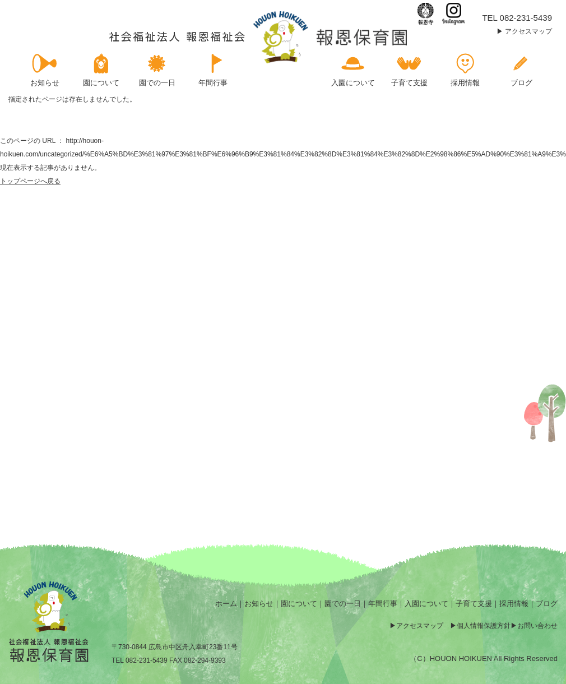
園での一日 (342, 603)
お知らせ (258, 603)
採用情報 (513, 603)
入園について (426, 603)
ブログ (547, 603)
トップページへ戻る (30, 181)
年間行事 (382, 603)
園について (299, 603)
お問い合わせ (537, 626)
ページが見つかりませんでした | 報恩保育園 (259, 37)
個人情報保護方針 (484, 626)
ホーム (226, 603)
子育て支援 (474, 603)
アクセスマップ (528, 31)
